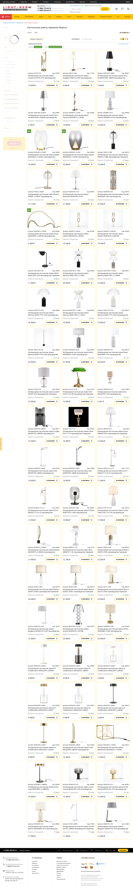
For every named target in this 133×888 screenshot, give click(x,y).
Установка (57, 2)
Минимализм (11, 74)
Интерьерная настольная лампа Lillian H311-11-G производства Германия (78, 432)
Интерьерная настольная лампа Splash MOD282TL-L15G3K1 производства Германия (43, 156)
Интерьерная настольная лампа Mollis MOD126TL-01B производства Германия (44, 274)
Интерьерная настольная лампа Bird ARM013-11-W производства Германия (78, 551)
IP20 (9, 111)
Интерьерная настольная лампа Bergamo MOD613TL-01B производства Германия (113, 827)
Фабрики (34, 863)
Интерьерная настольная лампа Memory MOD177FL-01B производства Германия (43, 353)
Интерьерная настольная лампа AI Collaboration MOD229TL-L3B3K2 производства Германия (111, 709)
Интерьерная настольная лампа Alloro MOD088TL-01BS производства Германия (113, 630)
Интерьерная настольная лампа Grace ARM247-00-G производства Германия (113, 432)
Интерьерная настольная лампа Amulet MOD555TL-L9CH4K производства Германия (75, 630)
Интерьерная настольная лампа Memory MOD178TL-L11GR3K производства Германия (110, 274)
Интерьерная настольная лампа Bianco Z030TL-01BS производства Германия (113, 551)
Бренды (82, 2)
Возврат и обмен (61, 867)
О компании (37, 858)
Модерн (10, 77)
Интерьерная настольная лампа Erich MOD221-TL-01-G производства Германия (43, 511)
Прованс (10, 80)
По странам (35, 865)
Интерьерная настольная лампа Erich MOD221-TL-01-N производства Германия (112, 472)
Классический (11, 67)
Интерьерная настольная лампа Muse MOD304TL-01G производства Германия (113, 353)
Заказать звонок (25, 850)
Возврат (35, 2)
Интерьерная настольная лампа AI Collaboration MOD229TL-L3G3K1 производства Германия (42, 709)
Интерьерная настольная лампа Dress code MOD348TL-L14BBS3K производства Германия (43, 788)
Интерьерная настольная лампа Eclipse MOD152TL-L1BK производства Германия (78, 511)
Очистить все (123, 44)
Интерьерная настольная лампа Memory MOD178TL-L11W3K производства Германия (75, 314)
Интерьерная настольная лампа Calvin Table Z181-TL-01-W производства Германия (113, 511)
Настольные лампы (55, 47)
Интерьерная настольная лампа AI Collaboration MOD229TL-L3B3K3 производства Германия (76, 669)
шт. (109, 850)
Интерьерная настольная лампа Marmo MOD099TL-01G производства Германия (42, 827)
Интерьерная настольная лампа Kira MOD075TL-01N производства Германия (112, 393)
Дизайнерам (70, 2)
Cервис (59, 858)
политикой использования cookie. (91, 880)
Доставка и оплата (9, 2)
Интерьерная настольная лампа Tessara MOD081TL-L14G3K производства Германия (75, 116)
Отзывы (45, 2)
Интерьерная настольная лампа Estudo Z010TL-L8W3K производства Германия (78, 827)
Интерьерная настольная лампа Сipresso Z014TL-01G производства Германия (42, 77)
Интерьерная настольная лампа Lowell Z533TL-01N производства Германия (43, 393)
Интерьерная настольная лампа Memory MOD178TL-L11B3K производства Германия (75, 274)
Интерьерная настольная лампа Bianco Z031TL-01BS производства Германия (113, 590)
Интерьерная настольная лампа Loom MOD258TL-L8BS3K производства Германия (78, 748)
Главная (6, 23)
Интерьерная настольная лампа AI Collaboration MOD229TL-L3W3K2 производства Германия (42, 669)
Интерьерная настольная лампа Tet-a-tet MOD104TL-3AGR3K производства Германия (43, 116)
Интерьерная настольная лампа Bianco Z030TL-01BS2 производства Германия (43, 590)
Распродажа (35, 867)
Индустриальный (12, 64)
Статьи (58, 877)
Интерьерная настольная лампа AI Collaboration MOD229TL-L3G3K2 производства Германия (42, 748)
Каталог (6, 17)
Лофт (9, 70)
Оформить (123, 850)
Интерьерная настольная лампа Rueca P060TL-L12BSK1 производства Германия (43, 195)
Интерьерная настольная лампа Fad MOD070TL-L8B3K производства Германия (77, 472)
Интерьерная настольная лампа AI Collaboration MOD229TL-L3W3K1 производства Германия (111, 669)
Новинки (34, 869)
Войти (128, 2)
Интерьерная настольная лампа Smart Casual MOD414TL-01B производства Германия (78, 788)
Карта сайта (35, 873)
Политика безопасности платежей (90, 871)
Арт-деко (10, 61)
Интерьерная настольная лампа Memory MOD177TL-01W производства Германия (113, 314)
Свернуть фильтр (36, 39)
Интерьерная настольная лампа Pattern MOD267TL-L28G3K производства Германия (75, 235)
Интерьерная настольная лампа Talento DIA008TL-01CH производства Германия (112, 116)
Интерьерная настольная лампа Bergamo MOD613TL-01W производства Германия (43, 630)
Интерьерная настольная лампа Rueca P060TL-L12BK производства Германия (113, 156)
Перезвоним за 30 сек (76, 5)
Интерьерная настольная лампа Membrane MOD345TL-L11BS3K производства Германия (110, 748)
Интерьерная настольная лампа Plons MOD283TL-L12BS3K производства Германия (43, 235)
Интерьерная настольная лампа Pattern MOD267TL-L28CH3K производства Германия (110, 235)
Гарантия (24, 2)
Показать (14, 143)
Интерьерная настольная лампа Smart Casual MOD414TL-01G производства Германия (113, 788)
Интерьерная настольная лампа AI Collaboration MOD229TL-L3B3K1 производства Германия (76, 709)
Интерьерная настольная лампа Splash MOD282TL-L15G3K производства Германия (78, 156)
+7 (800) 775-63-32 (50, 8)
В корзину (52, 85)
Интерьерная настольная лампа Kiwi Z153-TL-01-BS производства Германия (78, 393)
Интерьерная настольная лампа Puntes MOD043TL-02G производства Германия (113, 195)
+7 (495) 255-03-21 (50, 10)
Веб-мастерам (61, 869)
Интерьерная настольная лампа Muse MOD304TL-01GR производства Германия (78, 353)
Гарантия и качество (62, 865)
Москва (48, 6)
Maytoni (10, 122)
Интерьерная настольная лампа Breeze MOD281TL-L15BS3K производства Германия (43, 551)
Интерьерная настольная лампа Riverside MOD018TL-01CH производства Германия (75, 195)
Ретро (9, 83)
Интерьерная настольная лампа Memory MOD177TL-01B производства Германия (43, 314)
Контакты (93, 2)
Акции (34, 871)
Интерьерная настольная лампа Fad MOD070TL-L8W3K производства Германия (42, 472)
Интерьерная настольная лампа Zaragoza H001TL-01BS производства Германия (77, 77)
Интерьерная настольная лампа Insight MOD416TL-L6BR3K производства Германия (43, 432)
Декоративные (11, 51)
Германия (19, 23)
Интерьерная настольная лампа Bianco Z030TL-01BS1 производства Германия (78, 590)
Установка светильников (63, 863)
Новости (59, 875)
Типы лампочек (61, 879)
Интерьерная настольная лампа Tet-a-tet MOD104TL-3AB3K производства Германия (113, 77)
